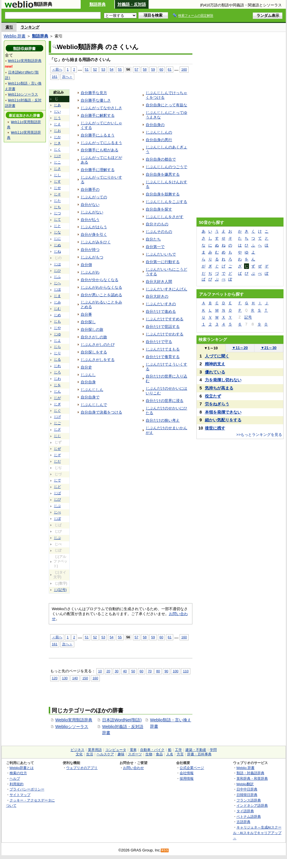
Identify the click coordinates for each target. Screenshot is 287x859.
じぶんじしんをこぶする (166, 202)
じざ (57, 429)
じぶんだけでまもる (163, 349)
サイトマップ (20, 795)
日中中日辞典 (247, 789)
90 (166, 671)
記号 (248, 317)
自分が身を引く (94, 234)
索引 (9, 27)
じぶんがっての (94, 197)
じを (57, 385)
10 (100, 671)
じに (57, 239)
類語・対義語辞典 (250, 773)
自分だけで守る (159, 341)
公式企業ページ (192, 768)
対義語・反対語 (132, 4)
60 (161, 69)
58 (145, 69)
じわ (57, 379)
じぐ (57, 411)
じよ (57, 341)
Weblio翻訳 (245, 784)
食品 (159, 754)
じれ (57, 366)
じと (57, 226)
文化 (79, 754)
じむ (57, 309)
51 (87, 69)
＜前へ (57, 69)
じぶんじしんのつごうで (166, 167)
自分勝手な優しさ (96, 100)
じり (57, 353)
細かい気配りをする (223, 420)
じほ (57, 289)
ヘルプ (15, 778)
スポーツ (135, 754)
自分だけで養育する (163, 357)
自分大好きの (157, 296)
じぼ (57, 519)
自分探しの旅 (92, 329)
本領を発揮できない (223, 412)
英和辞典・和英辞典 (252, 778)
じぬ (57, 245)
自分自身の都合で (161, 159)
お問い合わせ (133, 768)
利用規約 (17, 784)
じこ (57, 162)
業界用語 (95, 750)
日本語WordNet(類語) (122, 720)
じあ (57, 105)
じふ (57, 277)
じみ (57, 302)
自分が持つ (90, 249)
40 (125, 671)
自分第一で (155, 247)
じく (57, 150)
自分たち (153, 239)
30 (116, 671)
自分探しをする (94, 352)
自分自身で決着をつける (101, 412)
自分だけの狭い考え (163, 420)
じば (57, 493)
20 (108, 671)
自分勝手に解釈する (98, 115)
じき (57, 143)
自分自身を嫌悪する (163, 174)
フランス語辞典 (249, 800)
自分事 (86, 314)
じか (57, 137)
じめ (57, 315)
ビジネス (77, 750)
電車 (133, 750)
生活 (89, 754)
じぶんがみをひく (96, 242)
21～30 (269, 348)
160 (184, 69)
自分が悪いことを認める (101, 295)
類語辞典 (97, 4)
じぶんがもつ (92, 257)
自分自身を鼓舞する (163, 194)
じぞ (57, 455)
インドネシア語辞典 (252, 805)
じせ (57, 188)
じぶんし (88, 375)
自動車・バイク (152, 750)
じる (57, 359)
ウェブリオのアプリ (82, 768)
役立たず (213, 396)
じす (57, 181)
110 (185, 671)
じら (57, 347)
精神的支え (215, 364)
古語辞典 (243, 822)
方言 (180, 754)
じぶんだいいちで (161, 254)
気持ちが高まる (219, 388)
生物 (148, 754)
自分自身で (90, 397)
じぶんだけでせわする (164, 334)
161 (54, 76)
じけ (57, 156)
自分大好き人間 (159, 281)
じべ (57, 512)
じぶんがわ (90, 272)
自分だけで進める (161, 311)
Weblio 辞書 (15, 36)
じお (57, 131)
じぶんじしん (92, 389)
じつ (57, 213)
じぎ (57, 404)
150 (85, 678)
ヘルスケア (105, 754)
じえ (57, 124)
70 (150, 671)
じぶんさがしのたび (98, 344)
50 (133, 671)
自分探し (88, 322)
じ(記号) (60, 590)
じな (57, 232)
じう (57, 118)
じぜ (57, 449)
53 (103, 69)
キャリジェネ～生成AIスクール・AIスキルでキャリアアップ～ (257, 832)
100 (175, 671)
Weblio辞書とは (22, 768)
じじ (57, 436)
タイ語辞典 (245, 811)
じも (57, 321)
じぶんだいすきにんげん (166, 289)
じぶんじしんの (159, 132)
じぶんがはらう (94, 227)
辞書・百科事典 (199, 754)
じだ (57, 461)
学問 (213, 750)
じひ (57, 271)
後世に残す (215, 428)
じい (57, 111)
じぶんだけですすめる (164, 319)
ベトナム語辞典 (249, 816)
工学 (178, 750)
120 (54, 678)
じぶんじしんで (94, 404)
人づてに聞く (217, 356)
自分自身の (155, 125)
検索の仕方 (18, 773)
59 (153, 69)
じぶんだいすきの (161, 304)
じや (57, 328)
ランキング (30, 27)
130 (65, 678)
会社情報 (187, 773)
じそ (57, 194)
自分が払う (90, 220)
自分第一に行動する (163, 262)
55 (120, 69)
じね (57, 251)
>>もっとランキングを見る (259, 434)
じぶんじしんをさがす (164, 217)
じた (57, 201)
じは (57, 264)
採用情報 (187, 778)
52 (95, 69)
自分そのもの (157, 224)
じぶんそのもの (159, 231)
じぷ (57, 538)
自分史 (86, 367)
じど (57, 487)
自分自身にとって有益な (166, 105)
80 (158, 671)
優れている (215, 372)
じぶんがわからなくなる (101, 287)
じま (57, 296)
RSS (164, 850)
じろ (57, 372)
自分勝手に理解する (98, 170)
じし (57, 175)
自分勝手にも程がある (99, 150)
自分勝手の (90, 189)
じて (57, 220)
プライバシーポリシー (27, 789)
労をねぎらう (217, 404)
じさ (57, 169)
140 (75, 678)
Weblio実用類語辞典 (74, 720)
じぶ (57, 506)
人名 (169, 754)
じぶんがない (92, 212)
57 (136, 69)
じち (57, 207)
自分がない (90, 204)
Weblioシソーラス (72, 726)
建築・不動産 (195, 750)
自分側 (86, 265)
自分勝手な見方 (94, 93)
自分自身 (88, 382)
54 (111, 69)
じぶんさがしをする (98, 359)
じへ (57, 283)
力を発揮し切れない (223, 380)
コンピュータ (115, 750)
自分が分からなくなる (99, 280)
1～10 (211, 348)
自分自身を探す (159, 209)
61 (170, 69)
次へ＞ (67, 76)
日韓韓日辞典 (247, 795)
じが (57, 398)
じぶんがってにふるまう (101, 143)
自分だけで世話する (163, 326)
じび (57, 499)
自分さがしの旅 (94, 337)
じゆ (57, 334)
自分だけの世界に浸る (164, 400)
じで (57, 480)
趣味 (121, 754)
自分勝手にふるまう (98, 135)
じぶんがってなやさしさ (101, 108)
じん (57, 391)
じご (57, 423)
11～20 (240, 348)
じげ (57, 417)
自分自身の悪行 (159, 140)
